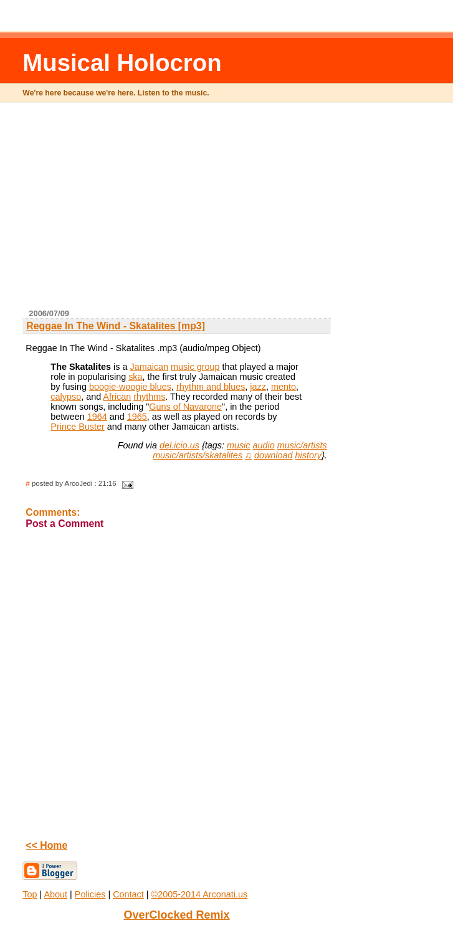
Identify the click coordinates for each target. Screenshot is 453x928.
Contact (128, 894)
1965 (137, 417)
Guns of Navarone (185, 407)
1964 (97, 417)
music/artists (302, 445)
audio (264, 445)
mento (283, 387)
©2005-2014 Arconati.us (199, 894)
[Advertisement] (238, 210)
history (308, 455)
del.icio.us (179, 445)
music (238, 445)
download (273, 455)
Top (29, 894)
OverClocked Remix (176, 915)
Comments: (53, 512)
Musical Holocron (121, 62)
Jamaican (149, 367)
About (56, 894)
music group (195, 367)
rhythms (149, 397)
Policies (90, 894)
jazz (258, 387)
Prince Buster (77, 427)
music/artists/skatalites (197, 455)
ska (135, 377)
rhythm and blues (210, 387)
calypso (65, 397)
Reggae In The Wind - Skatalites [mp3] (115, 326)
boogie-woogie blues (130, 387)
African (117, 397)
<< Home (46, 845)
